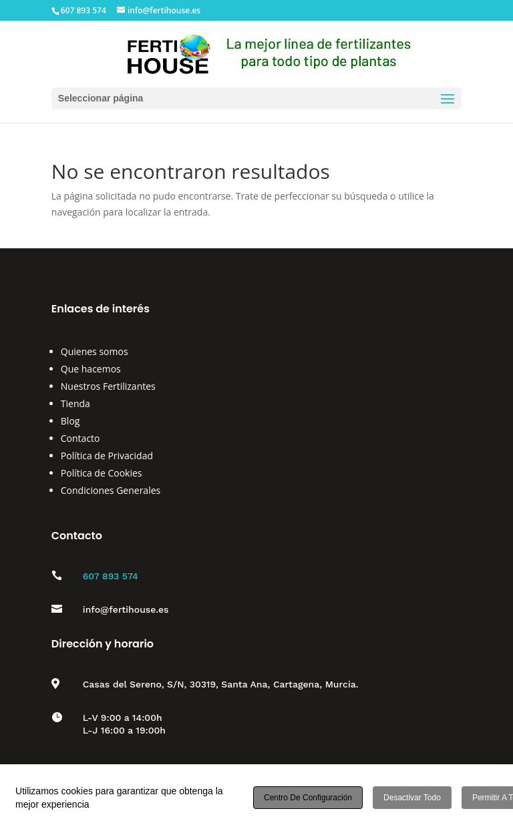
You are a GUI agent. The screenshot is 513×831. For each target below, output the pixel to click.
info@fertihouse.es (126, 609)
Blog (70, 420)
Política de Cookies (101, 473)
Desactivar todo (412, 797)
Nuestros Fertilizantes (108, 386)
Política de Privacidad (107, 455)
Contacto (80, 438)
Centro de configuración (308, 797)
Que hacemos (91, 368)
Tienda (75, 403)
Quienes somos (94, 351)
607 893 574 (110, 576)
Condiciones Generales (110, 490)
